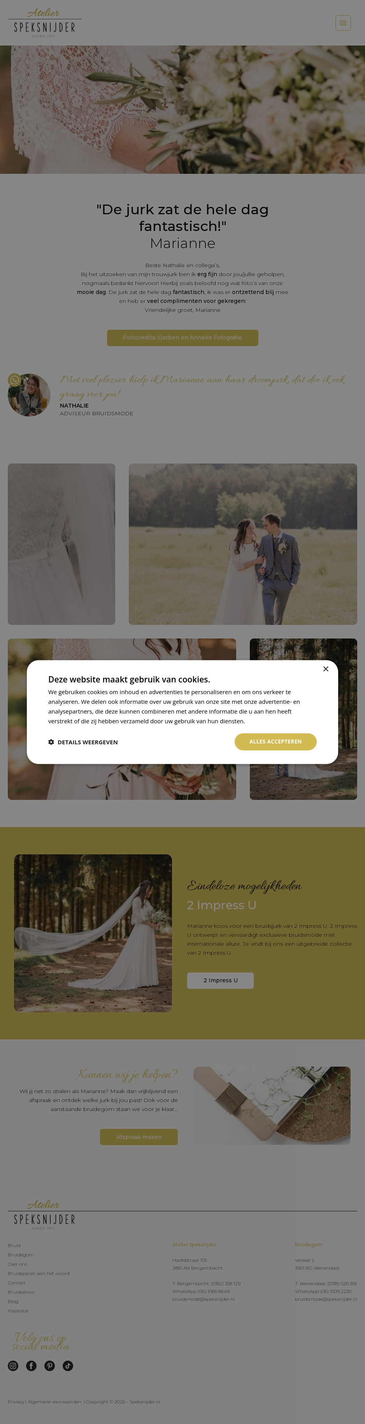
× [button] (325, 669)
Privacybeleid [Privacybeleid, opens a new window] (265, 720)
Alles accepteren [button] (274, 741)
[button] (83, 742)
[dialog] (182, 712)
